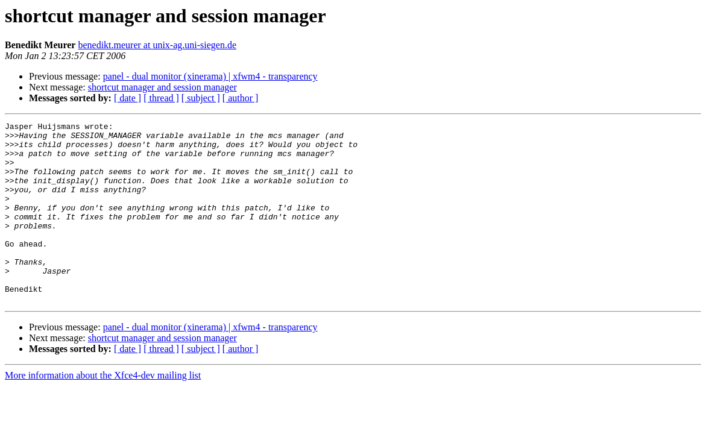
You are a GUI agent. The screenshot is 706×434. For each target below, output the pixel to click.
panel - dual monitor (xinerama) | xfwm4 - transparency (210, 76)
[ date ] (127, 98)
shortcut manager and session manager (162, 87)
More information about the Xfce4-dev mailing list (103, 411)
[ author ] (240, 98)
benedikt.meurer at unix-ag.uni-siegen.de (157, 45)
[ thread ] (161, 98)
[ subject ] (200, 98)
